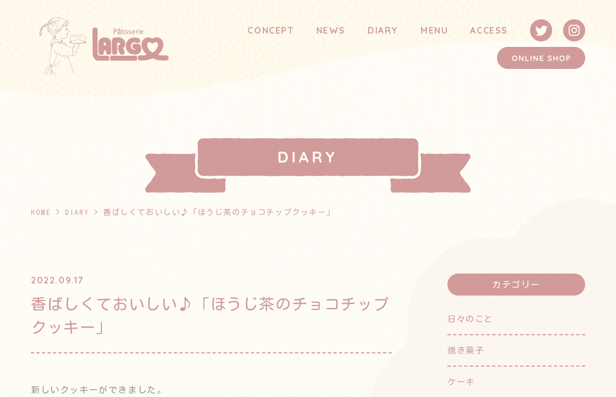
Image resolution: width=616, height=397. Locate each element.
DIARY (383, 30)
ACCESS (489, 30)
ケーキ (462, 380)
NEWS (330, 30)
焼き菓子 (466, 349)
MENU (434, 30)
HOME (41, 212)
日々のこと (471, 318)
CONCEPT (270, 30)
